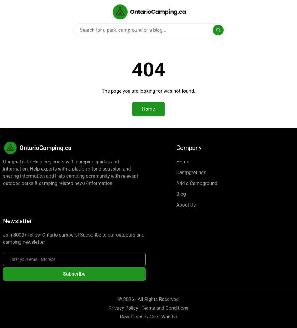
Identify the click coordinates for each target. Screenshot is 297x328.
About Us (186, 205)
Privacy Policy (123, 308)
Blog (181, 194)
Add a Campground (196, 183)
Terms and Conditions (165, 308)
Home (182, 162)
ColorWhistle (163, 317)
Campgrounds (191, 172)
